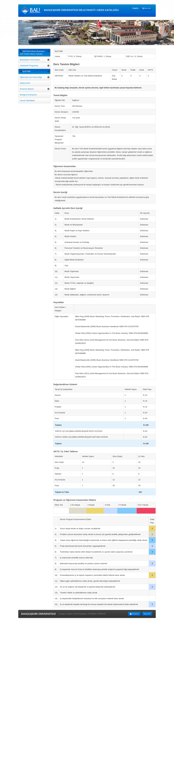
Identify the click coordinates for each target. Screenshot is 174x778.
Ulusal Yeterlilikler (27, 100)
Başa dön (147, 614)
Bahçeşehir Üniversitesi (30, 60)
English (135, 8)
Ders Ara (146, 8)
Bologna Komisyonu (28, 95)
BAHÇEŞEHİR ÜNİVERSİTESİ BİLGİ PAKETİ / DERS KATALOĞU (70, 10)
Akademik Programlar (29, 65)
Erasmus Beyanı (27, 89)
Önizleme (134, 614)
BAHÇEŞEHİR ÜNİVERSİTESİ (38, 614)
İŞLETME (25, 71)
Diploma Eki (25, 83)
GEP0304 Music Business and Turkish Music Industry (32, 52)
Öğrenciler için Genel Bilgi (31, 77)
